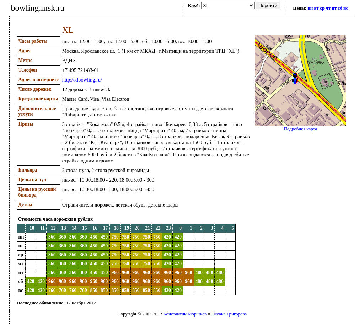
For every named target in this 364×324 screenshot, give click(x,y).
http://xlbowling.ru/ (82, 80)
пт (334, 8)
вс (345, 8)
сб (340, 8)
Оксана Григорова (229, 314)
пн (310, 8)
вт (316, 8)
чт (328, 8)
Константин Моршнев (185, 314)
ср (322, 8)
